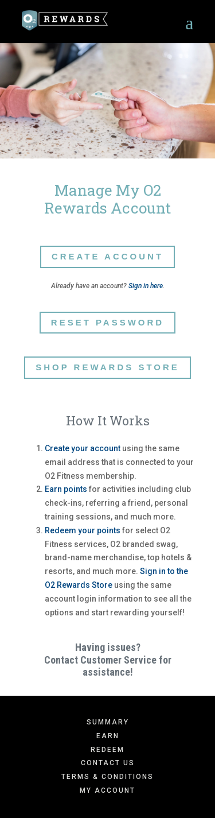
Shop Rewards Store (107, 367)
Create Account (107, 256)
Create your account (82, 448)
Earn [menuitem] (107, 736)
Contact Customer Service (100, 660)
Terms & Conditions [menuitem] (107, 777)
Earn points (66, 489)
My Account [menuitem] (107, 790)
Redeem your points (82, 530)
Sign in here (145, 286)
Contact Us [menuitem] (108, 763)
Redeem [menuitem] (107, 750)
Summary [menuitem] (108, 722)
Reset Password (107, 322)
